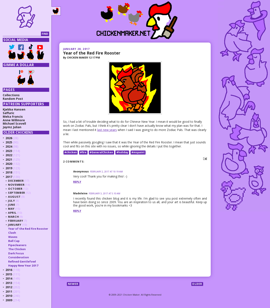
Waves (12, 237)
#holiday (122, 152)
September (16, 192)
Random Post (13, 99)
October (15, 188)
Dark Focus (16, 253)
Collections (11, 95)
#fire (83, 152)
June (11, 204)
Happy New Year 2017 (23, 265)
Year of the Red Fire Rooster (91, 53)
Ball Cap (14, 241)
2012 (8, 287)
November (16, 184)
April (12, 212)
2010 (8, 295)
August (14, 196)
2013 (8, 282)
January (14, 224)
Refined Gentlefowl (22, 261)
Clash (12, 233)
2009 (8, 300)
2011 (8, 291)
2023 (8, 150)
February (15, 220)
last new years (107, 130)
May (11, 208)
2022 (8, 155)
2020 (8, 163)
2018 (8, 172)
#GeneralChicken (101, 152)
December (16, 180)
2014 (8, 278)
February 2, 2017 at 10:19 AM (106, 171)
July (11, 200)
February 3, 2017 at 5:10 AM (104, 193)
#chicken (70, 152)
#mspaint (138, 152)
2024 (8, 146)
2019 (8, 168)
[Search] (22, 34)
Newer (73, 284)
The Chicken (17, 249)
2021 (8, 159)
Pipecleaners (17, 245)
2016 (8, 269)
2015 (8, 274)
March (13, 216)
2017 (8, 176)
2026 (8, 138)
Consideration (18, 257)
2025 (8, 142)
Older (197, 284)
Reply (77, 182)
